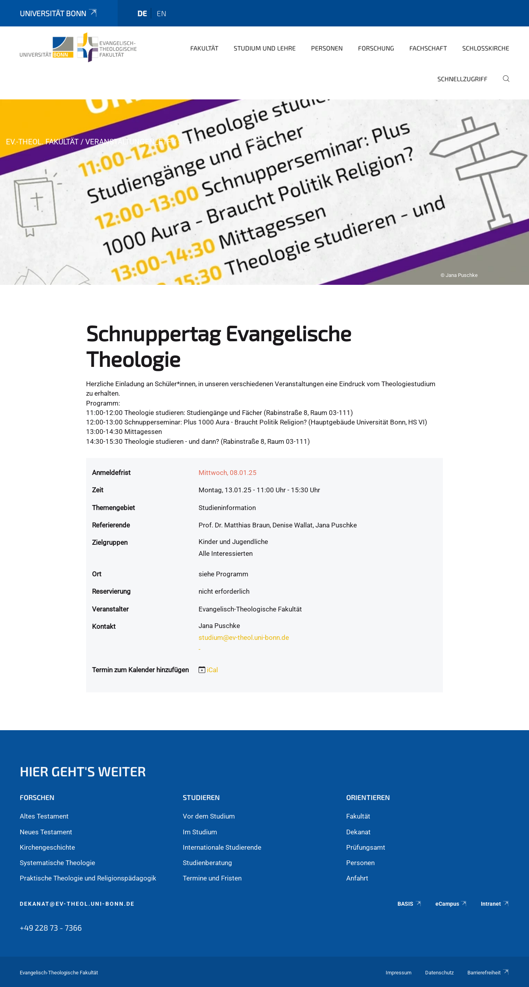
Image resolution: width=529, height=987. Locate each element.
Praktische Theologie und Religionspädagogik (88, 878)
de (142, 13)
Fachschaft (428, 48)
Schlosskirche (485, 48)
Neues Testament (46, 832)
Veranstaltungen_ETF (128, 141)
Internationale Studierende (222, 847)
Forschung (376, 48)
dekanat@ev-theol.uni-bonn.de (77, 904)
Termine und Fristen (212, 878)
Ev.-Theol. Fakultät (42, 141)
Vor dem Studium (209, 816)
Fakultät (204, 48)
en (161, 13)
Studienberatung (207, 863)
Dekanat (358, 832)
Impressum (398, 973)
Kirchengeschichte (47, 847)
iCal (212, 670)
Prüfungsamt (365, 847)
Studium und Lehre (265, 48)
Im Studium (200, 832)
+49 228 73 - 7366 (51, 927)
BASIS (410, 904)
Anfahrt (357, 878)
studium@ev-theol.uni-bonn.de (244, 637)
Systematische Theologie (57, 863)
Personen (327, 48)
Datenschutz (439, 973)
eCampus (451, 904)
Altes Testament (44, 816)
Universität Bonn (59, 13)
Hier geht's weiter (83, 771)
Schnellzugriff (462, 78)
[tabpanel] (264, 192)
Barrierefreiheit (488, 973)
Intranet (495, 904)
